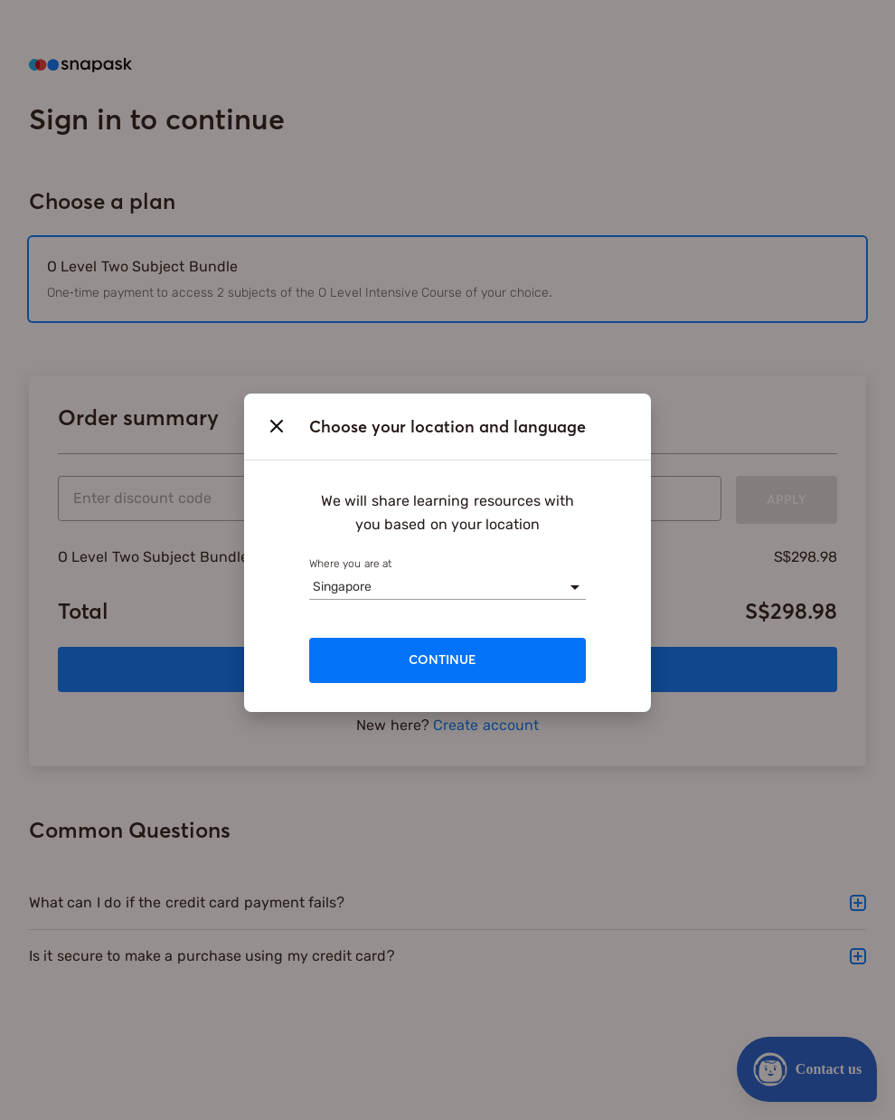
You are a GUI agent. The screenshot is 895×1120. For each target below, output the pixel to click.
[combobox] (313, 586)
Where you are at (350, 563)
